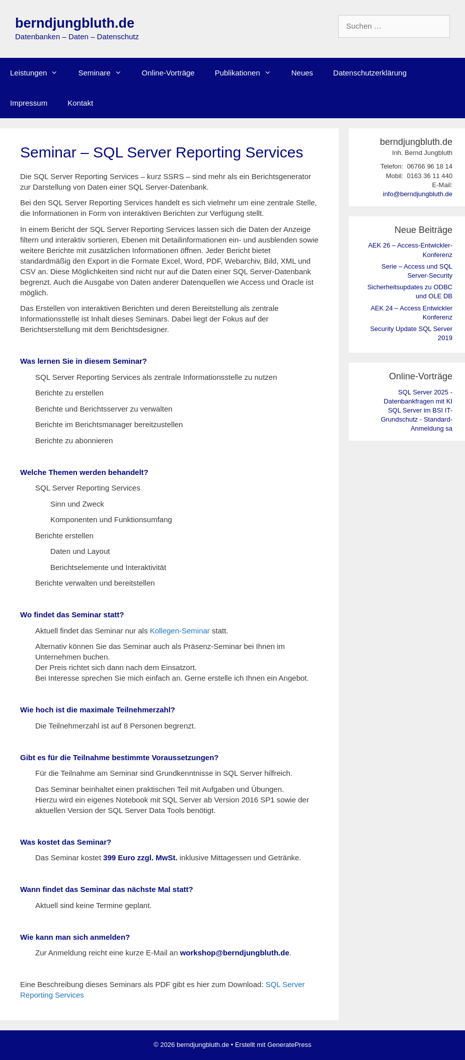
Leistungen (39, 73)
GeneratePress (289, 1044)
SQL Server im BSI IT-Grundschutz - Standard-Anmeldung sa (416, 419)
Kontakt (80, 103)
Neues (302, 72)
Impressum (28, 103)
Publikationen (248, 73)
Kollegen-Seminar (180, 630)
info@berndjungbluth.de (417, 194)
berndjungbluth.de (74, 23)
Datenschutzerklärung (370, 72)
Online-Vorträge (168, 72)
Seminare (104, 73)
